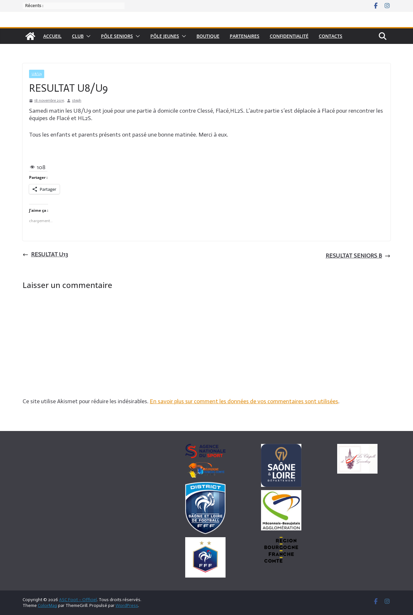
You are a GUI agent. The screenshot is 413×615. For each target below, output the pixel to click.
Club (78, 36)
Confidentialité (289, 36)
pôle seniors (117, 36)
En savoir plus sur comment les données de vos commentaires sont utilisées (244, 401)
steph (76, 100)
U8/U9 (37, 74)
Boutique (207, 36)
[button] (87, 36)
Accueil (52, 36)
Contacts (330, 36)
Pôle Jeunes (164, 36)
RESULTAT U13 (45, 254)
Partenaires (244, 36)
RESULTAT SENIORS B (358, 255)
